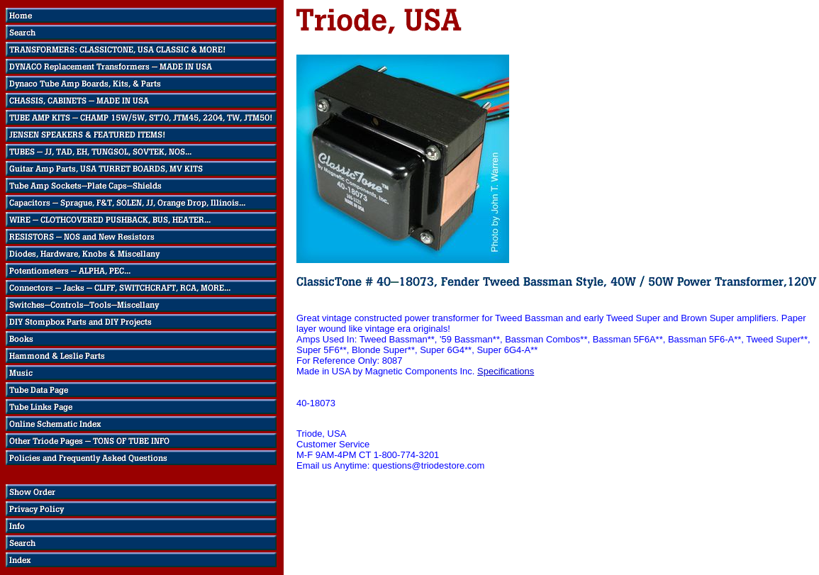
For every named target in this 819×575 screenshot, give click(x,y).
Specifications (505, 371)
